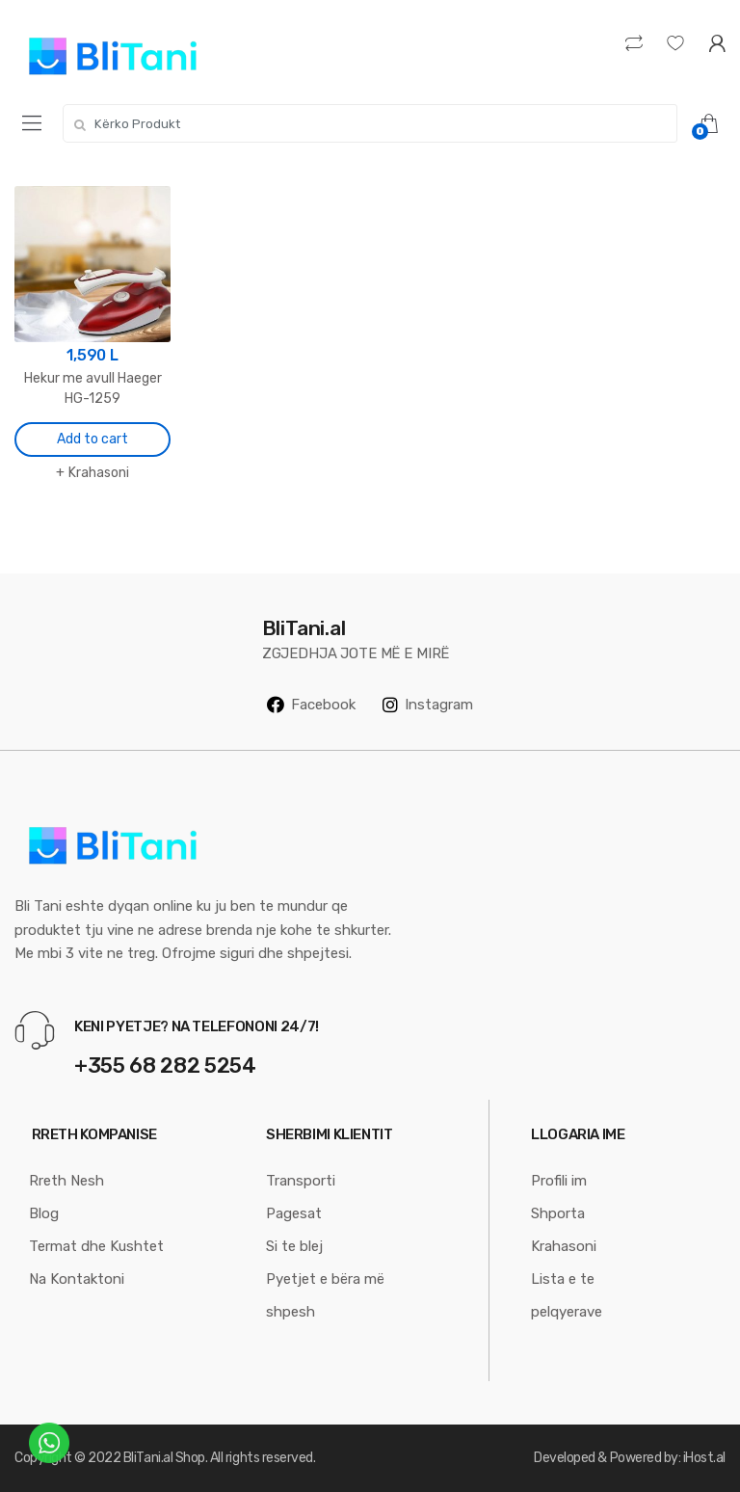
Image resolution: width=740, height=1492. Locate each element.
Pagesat (294, 1213)
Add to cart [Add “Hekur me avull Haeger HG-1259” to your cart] (92, 439)
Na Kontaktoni (76, 1279)
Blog (44, 1213)
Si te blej (294, 1246)
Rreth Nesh (66, 1180)
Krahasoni (98, 473)
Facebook (311, 704)
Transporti (300, 1180)
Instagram (428, 704)
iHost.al (704, 1458)
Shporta (558, 1213)
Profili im (559, 1180)
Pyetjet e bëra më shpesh (325, 1295)
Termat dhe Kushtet (96, 1246)
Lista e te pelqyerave (566, 1295)
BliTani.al (147, 1458)
